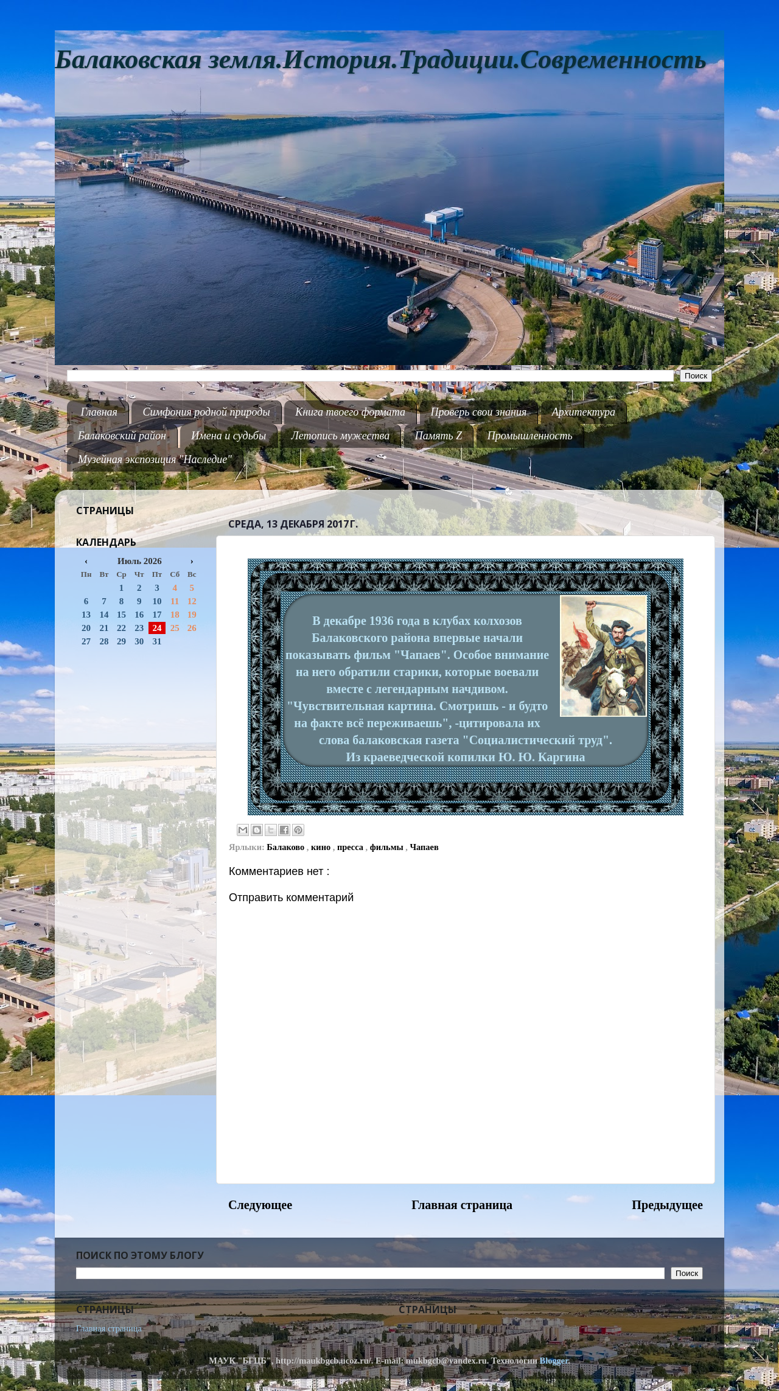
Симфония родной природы (206, 412)
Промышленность (530, 436)
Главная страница (461, 1204)
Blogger (554, 1360)
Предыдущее (667, 1204)
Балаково (287, 847)
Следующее (260, 1204)
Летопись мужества (341, 436)
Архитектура (583, 412)
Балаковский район (122, 436)
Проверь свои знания (479, 412)
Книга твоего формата (350, 412)
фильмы (388, 847)
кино (322, 847)
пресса (351, 847)
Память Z (439, 436)
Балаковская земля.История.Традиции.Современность (381, 59)
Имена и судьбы (228, 436)
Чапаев (424, 847)
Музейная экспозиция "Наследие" (155, 459)
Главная (99, 412)
